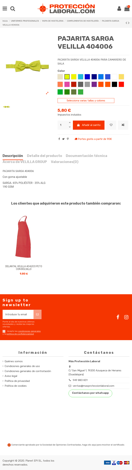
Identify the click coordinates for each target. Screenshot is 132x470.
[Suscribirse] (37, 314)
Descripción (13, 156)
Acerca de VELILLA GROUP (25, 162)
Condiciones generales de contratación (28, 371)
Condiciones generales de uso (22, 366)
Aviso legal (11, 376)
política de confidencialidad (20, 334)
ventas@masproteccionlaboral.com (93, 385)
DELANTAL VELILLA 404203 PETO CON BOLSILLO (23, 268)
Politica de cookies (16, 385)
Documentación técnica (86, 156)
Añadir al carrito (89, 125)
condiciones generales (29, 331)
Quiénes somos (14, 361)
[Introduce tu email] (18, 314)
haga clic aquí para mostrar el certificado (103, 444)
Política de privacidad (17, 381)
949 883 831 (80, 380)
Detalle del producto (44, 156)
